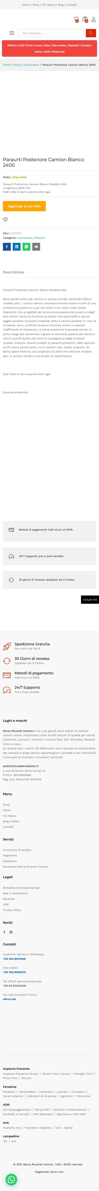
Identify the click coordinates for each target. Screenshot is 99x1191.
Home (26, 4)
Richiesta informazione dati (21, 887)
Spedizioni (10, 861)
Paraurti (39, 237)
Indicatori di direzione (41, 1096)
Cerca (91, 33)
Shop (35, 4)
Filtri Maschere (43, 1114)
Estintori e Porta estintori (70, 1109)
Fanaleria (9, 1091)
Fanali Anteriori (13, 1096)
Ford (29, 45)
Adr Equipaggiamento (17, 1109)
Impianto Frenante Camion (21, 1073)
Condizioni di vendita (17, 849)
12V (5, 1141)
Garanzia (8, 898)
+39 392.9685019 (14, 972)
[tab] (15, 274)
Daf (21, 45)
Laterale (62, 1091)
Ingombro (66, 1096)
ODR (6, 904)
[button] (11, 1180)
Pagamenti (10, 855)
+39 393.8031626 (14, 958)
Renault (73, 45)
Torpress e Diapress (38, 1127)
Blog (61, 4)
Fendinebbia (27, 1091)
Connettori (78, 1091)
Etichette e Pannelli (16, 1114)
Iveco (38, 45)
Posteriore (46, 1091)
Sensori (27, 1078)
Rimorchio (83, 1096)
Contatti (71, 4)
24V (13, 1141)
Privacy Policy (12, 909)
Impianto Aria (12, 1127)
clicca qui (9, 999)
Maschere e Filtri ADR (71, 1114)
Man (47, 45)
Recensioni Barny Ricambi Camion (25, 866)
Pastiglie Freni (83, 1073)
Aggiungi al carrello (24, 206)
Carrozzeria (24, 237)
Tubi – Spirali (64, 1127)
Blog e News (11, 821)
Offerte (12, 45)
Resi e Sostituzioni (15, 893)
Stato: (7, 177)
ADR (47, 51)
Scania (85, 45)
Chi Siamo (48, 4)
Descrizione (13, 272)
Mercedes (59, 45)
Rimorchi (58, 51)
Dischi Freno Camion (56, 1073)
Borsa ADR (42, 1109)
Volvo (38, 51)
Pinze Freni (10, 1078)
